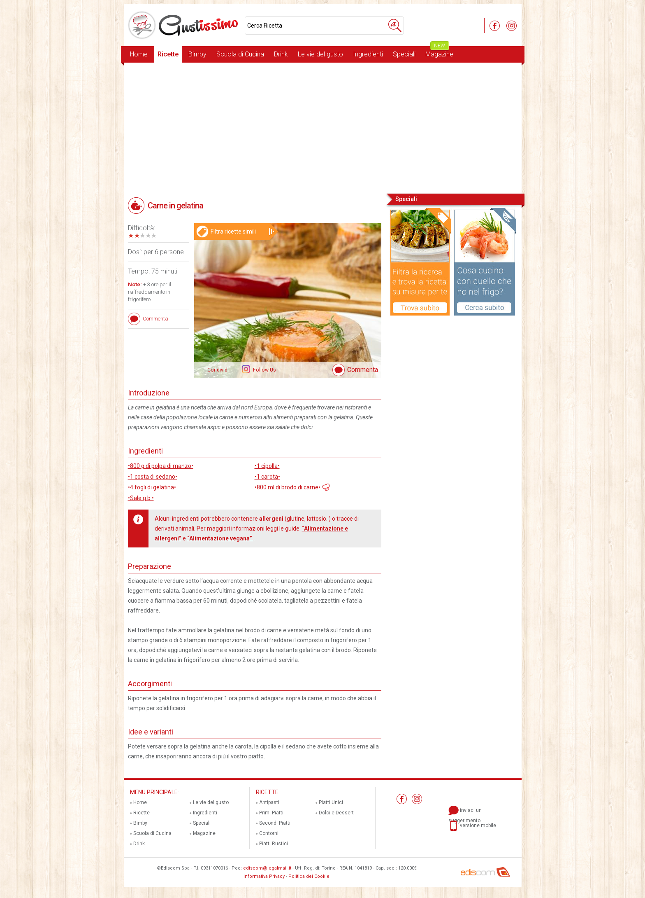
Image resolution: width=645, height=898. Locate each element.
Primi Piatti (271, 813)
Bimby (197, 54)
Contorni (268, 833)
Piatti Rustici (273, 844)
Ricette (168, 54)
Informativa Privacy (264, 876)
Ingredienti (368, 54)
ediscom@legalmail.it (267, 868)
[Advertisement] (323, 127)
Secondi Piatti (274, 823)
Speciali (404, 54)
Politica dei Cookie (308, 876)
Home (139, 54)
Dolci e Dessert (336, 813)
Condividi (218, 370)
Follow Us (264, 370)
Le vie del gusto (320, 54)
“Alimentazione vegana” (220, 538)
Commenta (362, 370)
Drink (281, 54)
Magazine (439, 52)
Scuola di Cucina (240, 54)
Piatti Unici (331, 802)
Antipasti (269, 802)
